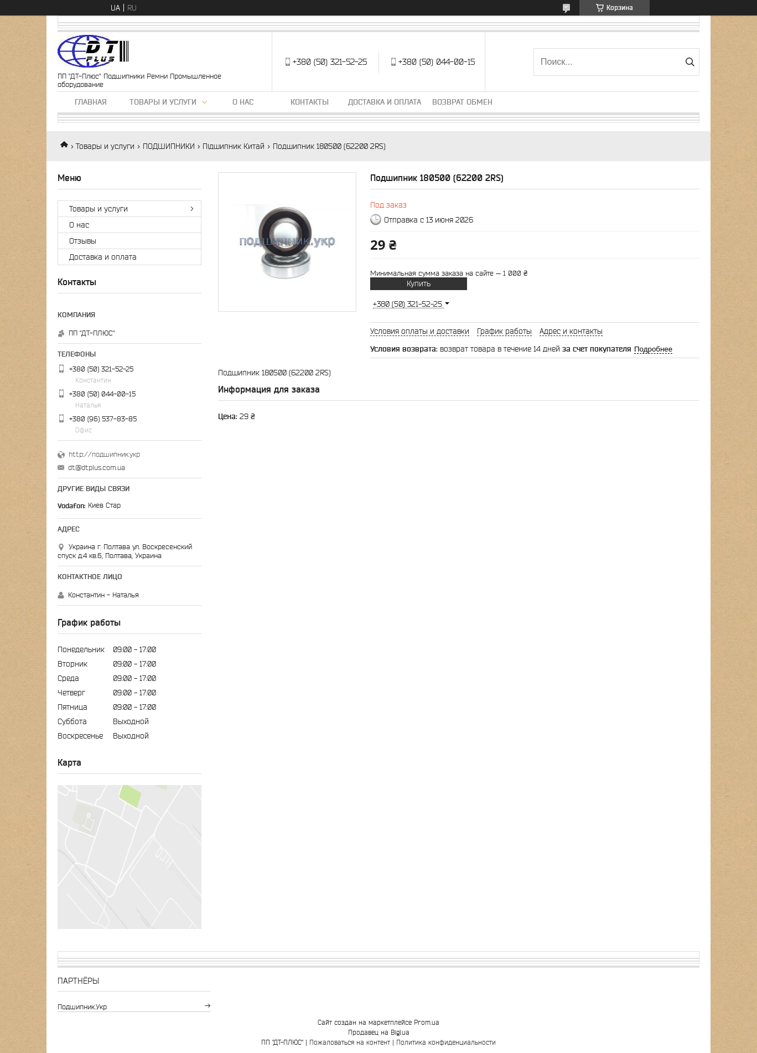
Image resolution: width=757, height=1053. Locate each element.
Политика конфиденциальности (446, 1042)
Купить (419, 283)
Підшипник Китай (234, 146)
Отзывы (82, 240)
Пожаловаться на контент (349, 1042)
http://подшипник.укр (104, 454)
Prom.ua (426, 1022)
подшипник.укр (82, 1007)
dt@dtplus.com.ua (96, 467)
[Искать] (689, 62)
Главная (91, 101)
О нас (242, 101)
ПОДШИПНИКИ (169, 146)
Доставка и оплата (384, 101)
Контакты (310, 101)
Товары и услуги (162, 101)
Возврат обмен (462, 101)
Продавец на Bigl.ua (378, 1032)
